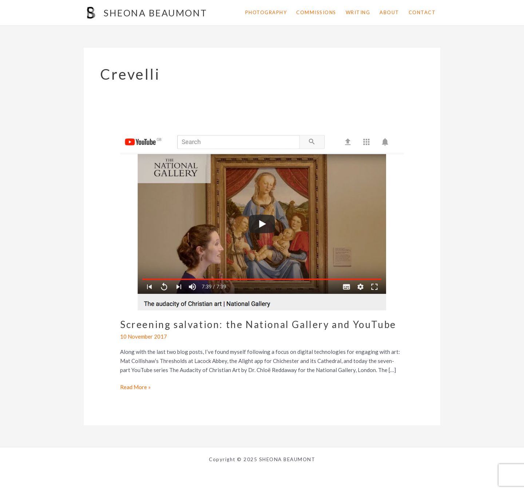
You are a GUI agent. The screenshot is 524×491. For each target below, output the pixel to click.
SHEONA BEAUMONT (155, 12)
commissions (316, 12)
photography (266, 12)
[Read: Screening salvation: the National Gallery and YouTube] (262, 220)
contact (422, 12)
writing (358, 12)
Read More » (135, 387)
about (389, 12)
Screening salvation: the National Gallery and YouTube (258, 324)
